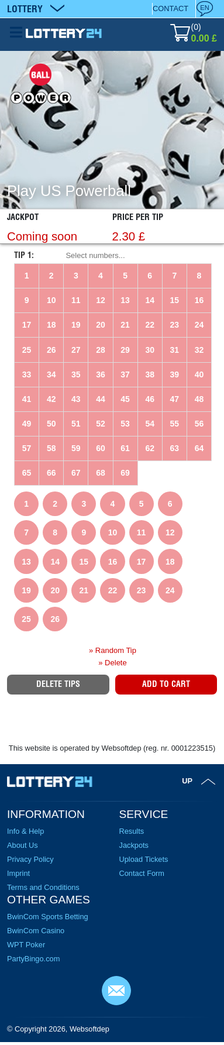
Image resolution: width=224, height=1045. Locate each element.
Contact (170, 8)
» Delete (112, 662)
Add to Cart (166, 684)
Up (187, 780)
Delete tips (58, 684)
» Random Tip (112, 650)
